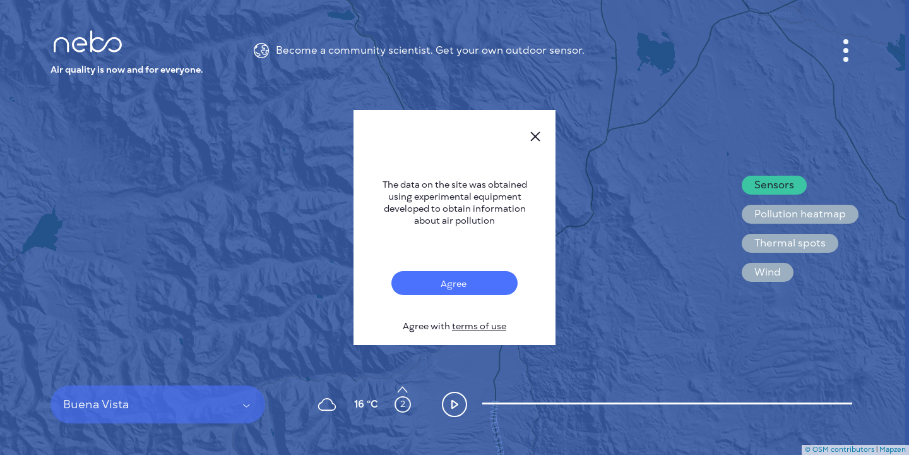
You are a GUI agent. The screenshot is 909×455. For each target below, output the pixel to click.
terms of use (479, 326)
